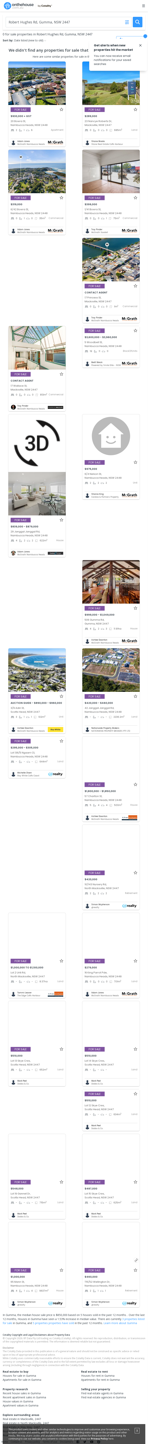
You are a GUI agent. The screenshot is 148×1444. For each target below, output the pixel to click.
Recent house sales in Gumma (22, 1393)
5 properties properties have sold (53, 1323)
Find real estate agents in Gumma (102, 1393)
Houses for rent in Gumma (97, 1375)
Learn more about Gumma (120, 1323)
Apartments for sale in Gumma (22, 1380)
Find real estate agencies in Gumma (103, 1397)
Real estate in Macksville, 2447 (22, 1419)
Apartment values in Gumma (20, 1405)
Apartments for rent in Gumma (100, 1380)
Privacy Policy (99, 1438)
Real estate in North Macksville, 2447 (26, 1423)
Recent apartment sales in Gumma (24, 1397)
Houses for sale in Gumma (19, 1375)
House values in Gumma (18, 1401)
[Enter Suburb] (69, 22)
